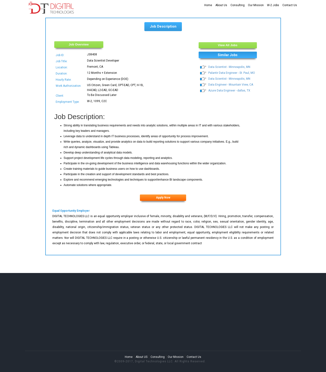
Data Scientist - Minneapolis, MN (229, 67)
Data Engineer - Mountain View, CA (230, 84)
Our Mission (256, 5)
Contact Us (289, 5)
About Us (221, 5)
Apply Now (163, 197)
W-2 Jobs (273, 5)
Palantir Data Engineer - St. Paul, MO (231, 72)
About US (141, 357)
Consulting (237, 5)
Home (208, 5)
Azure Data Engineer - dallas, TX (229, 90)
